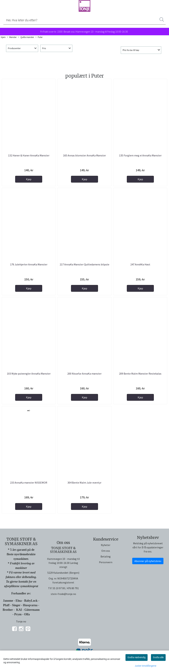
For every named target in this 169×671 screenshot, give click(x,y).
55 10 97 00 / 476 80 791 (66, 588)
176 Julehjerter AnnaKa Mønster (28, 264)
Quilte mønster (26, 37)
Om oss (105, 550)
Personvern (105, 562)
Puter (39, 37)
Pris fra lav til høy (131, 50)
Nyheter (105, 545)
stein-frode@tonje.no (63, 594)
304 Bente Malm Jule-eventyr (84, 482)
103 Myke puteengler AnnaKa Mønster (29, 373)
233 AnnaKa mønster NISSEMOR (28, 482)
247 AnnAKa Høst (140, 264)
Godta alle (158, 657)
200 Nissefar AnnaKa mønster (84, 373)
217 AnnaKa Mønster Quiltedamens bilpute (84, 264)
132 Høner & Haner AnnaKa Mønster (28, 155)
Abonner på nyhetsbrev (147, 561)
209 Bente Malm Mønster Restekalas (140, 373)
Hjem (3, 37)
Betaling (106, 556)
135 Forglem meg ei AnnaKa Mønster (140, 155)
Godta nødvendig (137, 657)
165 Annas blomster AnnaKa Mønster (84, 155)
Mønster (12, 37)
